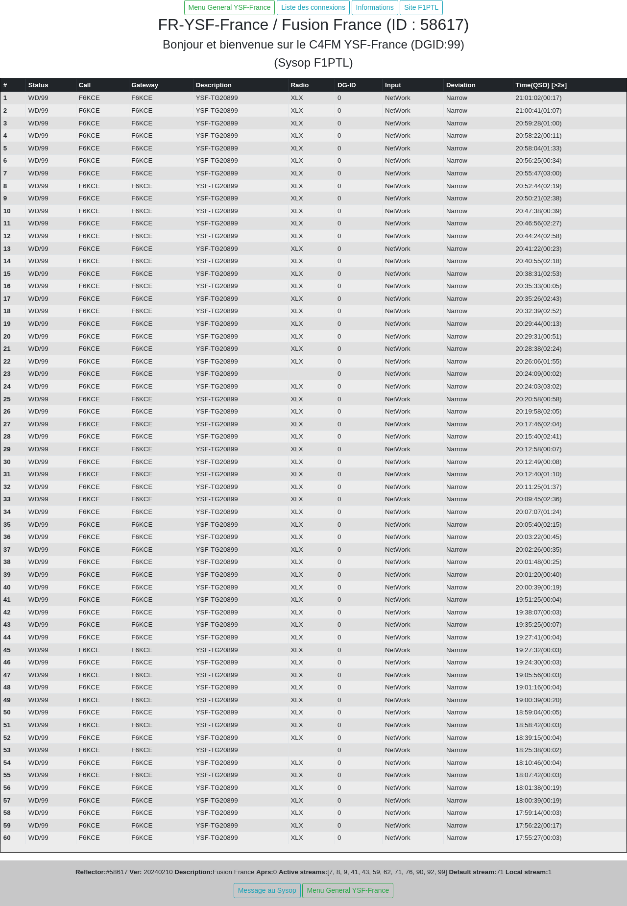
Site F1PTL (421, 7)
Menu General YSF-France (230, 7)
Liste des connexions (313, 7)
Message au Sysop (267, 890)
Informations (375, 7)
